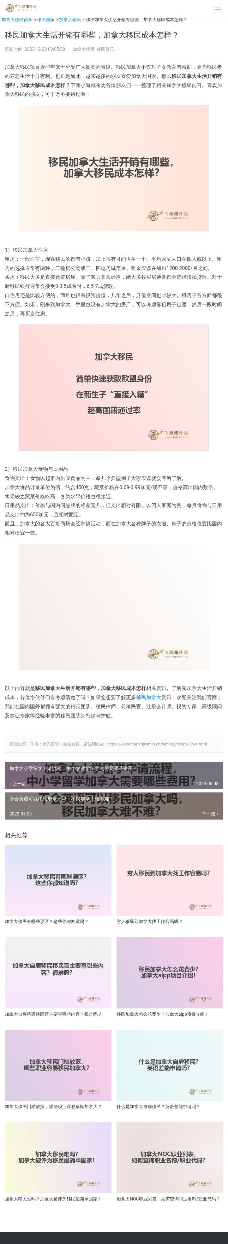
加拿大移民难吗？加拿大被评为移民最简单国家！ (53, 1198)
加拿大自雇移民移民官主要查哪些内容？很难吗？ (53, 1014)
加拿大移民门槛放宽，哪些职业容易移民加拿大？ (53, 1106)
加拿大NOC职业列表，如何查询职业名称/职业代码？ (168, 1198)
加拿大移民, (85, 49)
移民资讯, (106, 49)
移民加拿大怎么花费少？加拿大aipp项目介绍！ (163, 1014)
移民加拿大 (148, 697)
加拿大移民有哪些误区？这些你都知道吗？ (47, 921)
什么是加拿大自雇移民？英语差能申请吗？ (159, 1106)
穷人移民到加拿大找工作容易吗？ (150, 921)
